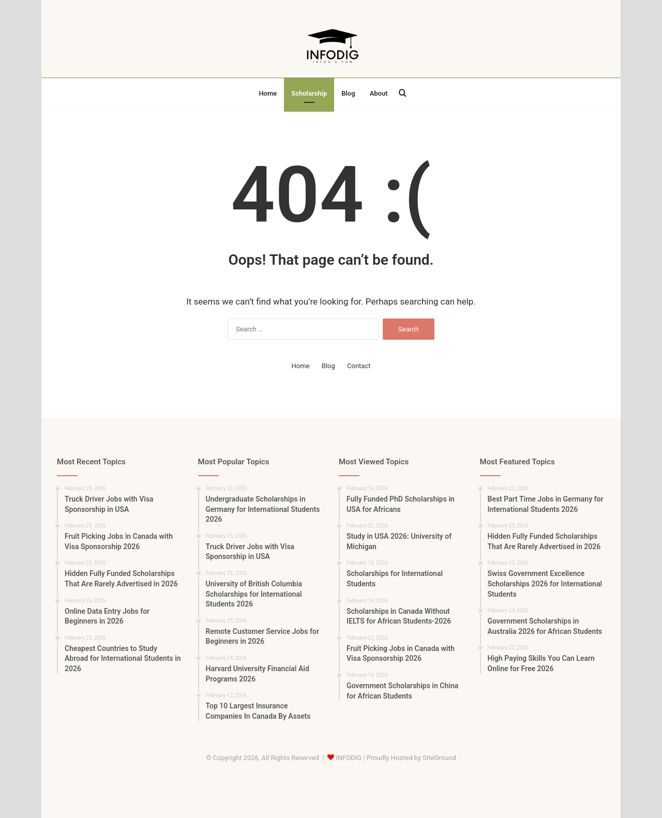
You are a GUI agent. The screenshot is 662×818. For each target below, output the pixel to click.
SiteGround (439, 758)
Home (268, 93)
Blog (348, 93)
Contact (358, 366)
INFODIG (349, 758)
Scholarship (309, 93)
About (379, 93)
